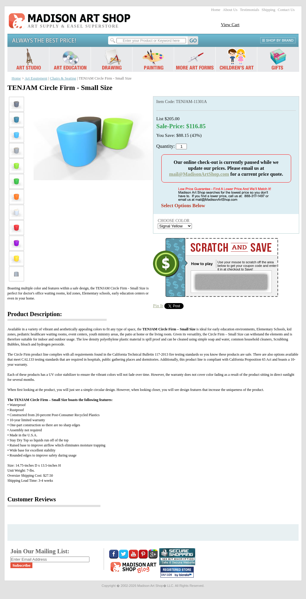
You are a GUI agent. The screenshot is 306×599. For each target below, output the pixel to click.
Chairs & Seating (63, 78)
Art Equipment (36, 78)
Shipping (268, 10)
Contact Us (286, 10)
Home (215, 10)
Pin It (158, 305)
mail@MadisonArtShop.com (199, 174)
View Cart (230, 24)
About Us (230, 10)
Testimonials (249, 10)
